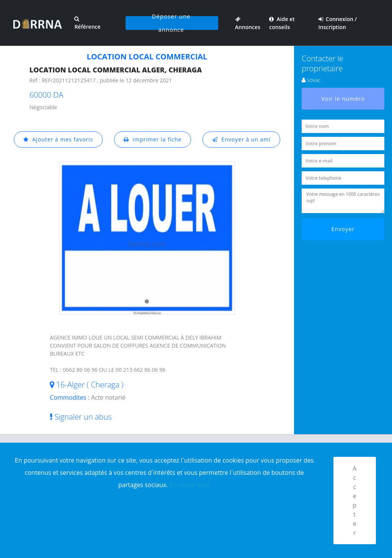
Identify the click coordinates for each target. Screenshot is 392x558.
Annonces (247, 23)
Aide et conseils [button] (281, 23)
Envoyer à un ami (241, 139)
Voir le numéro (343, 98)
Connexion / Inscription (337, 23)
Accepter (355, 500)
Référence (87, 23)
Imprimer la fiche (153, 139)
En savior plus (190, 485)
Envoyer (343, 229)
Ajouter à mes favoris (58, 139)
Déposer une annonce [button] (171, 23)
